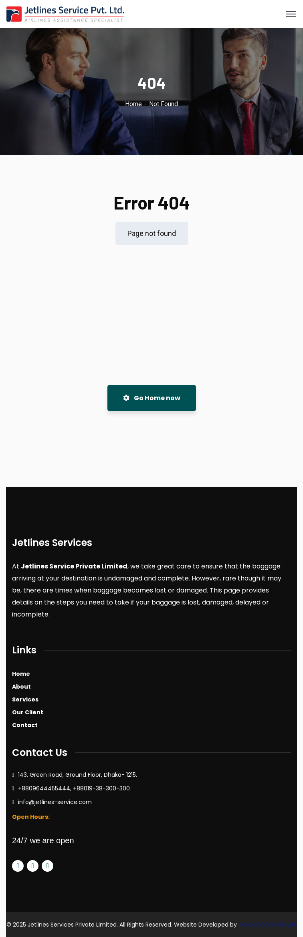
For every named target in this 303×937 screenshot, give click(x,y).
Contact (25, 725)
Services (25, 699)
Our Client (27, 712)
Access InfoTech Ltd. (267, 925)
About (21, 687)
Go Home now (151, 398)
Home (133, 104)
